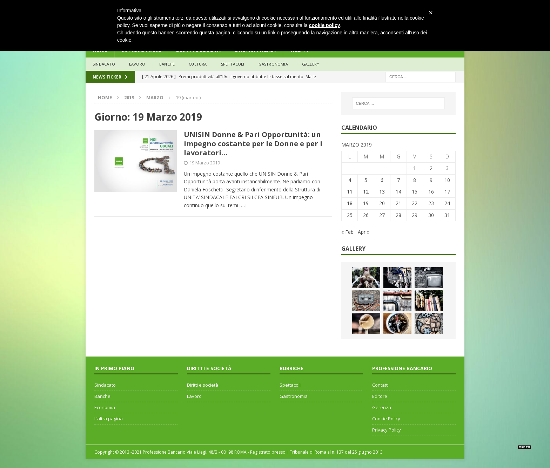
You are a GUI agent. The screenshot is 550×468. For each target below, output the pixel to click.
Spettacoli (232, 64)
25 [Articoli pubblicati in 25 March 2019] (350, 215)
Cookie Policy (386, 418)
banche (167, 64)
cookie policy (324, 25)
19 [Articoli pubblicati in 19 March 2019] (366, 203)
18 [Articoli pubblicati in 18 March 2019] (350, 203)
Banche (102, 396)
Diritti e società (202, 385)
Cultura (198, 64)
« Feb (347, 232)
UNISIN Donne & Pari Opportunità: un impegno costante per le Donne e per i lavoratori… (253, 143)
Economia (104, 407)
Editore (379, 396)
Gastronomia (273, 64)
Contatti (380, 385)
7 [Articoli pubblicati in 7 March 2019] (398, 180)
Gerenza (381, 407)
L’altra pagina (108, 418)
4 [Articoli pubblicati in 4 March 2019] (349, 180)
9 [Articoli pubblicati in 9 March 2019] (431, 180)
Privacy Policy (386, 430)
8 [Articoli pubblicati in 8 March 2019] (414, 180)
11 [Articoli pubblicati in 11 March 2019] (350, 191)
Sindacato (105, 385)
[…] (243, 205)
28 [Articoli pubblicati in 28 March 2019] (398, 215)
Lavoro (194, 396)
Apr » (363, 232)
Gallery (310, 64)
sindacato (104, 64)
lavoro (137, 64)
